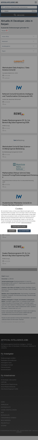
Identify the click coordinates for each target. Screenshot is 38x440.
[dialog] (19, 220)
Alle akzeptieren (24, 230)
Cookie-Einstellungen (19, 226)
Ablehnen (12, 230)
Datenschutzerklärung (26, 222)
